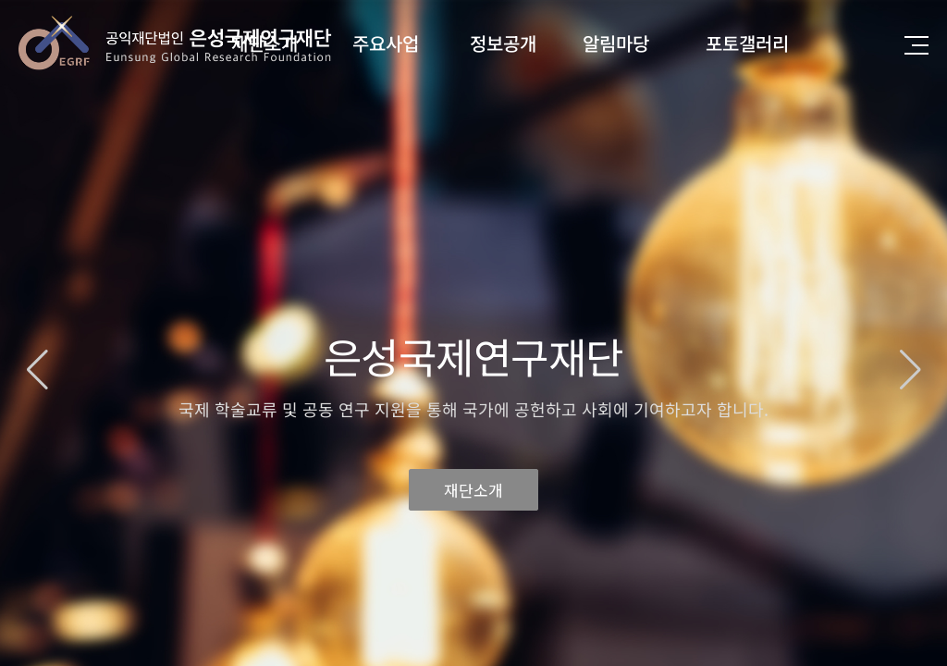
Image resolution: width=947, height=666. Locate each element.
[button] (910, 370)
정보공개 (503, 43)
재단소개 (473, 485)
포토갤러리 (747, 43)
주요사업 (385, 43)
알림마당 (616, 43)
